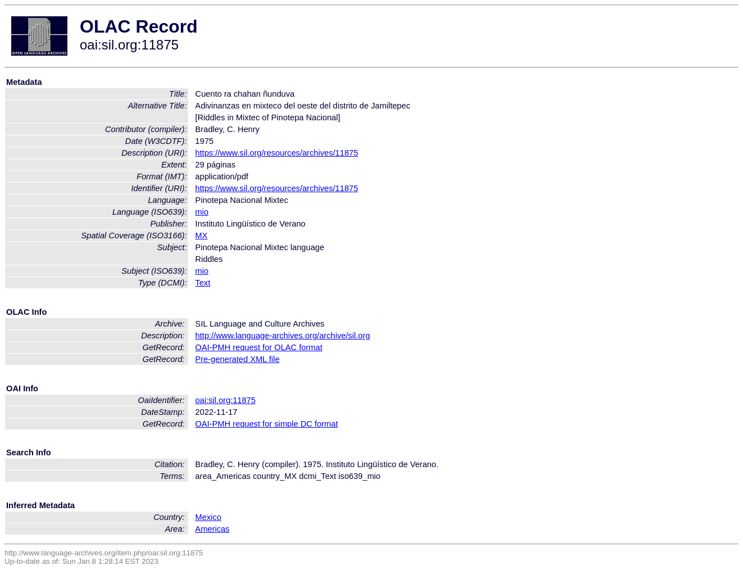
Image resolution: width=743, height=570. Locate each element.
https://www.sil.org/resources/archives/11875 (276, 152)
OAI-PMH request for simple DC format (266, 423)
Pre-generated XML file (237, 359)
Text (203, 282)
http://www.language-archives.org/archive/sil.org (282, 335)
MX (201, 235)
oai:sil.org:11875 (225, 400)
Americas (212, 528)
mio (202, 211)
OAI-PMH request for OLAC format (258, 347)
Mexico (208, 517)
